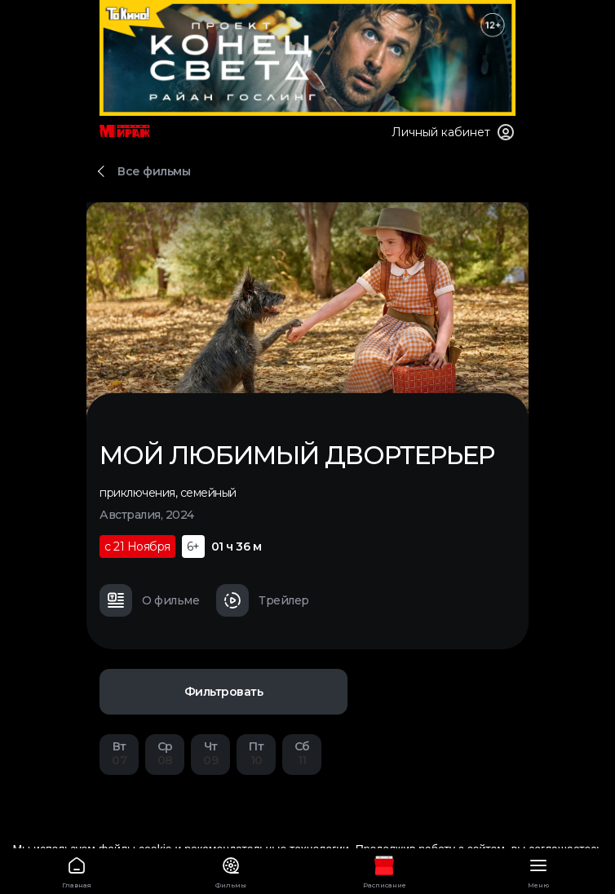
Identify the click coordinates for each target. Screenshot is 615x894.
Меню (539, 870)
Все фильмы (153, 171)
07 (119, 753)
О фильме (149, 600)
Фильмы (231, 870)
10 (256, 753)
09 (210, 753)
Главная (77, 870)
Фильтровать (223, 691)
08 (165, 753)
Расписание (385, 870)
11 (302, 753)
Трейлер (262, 600)
